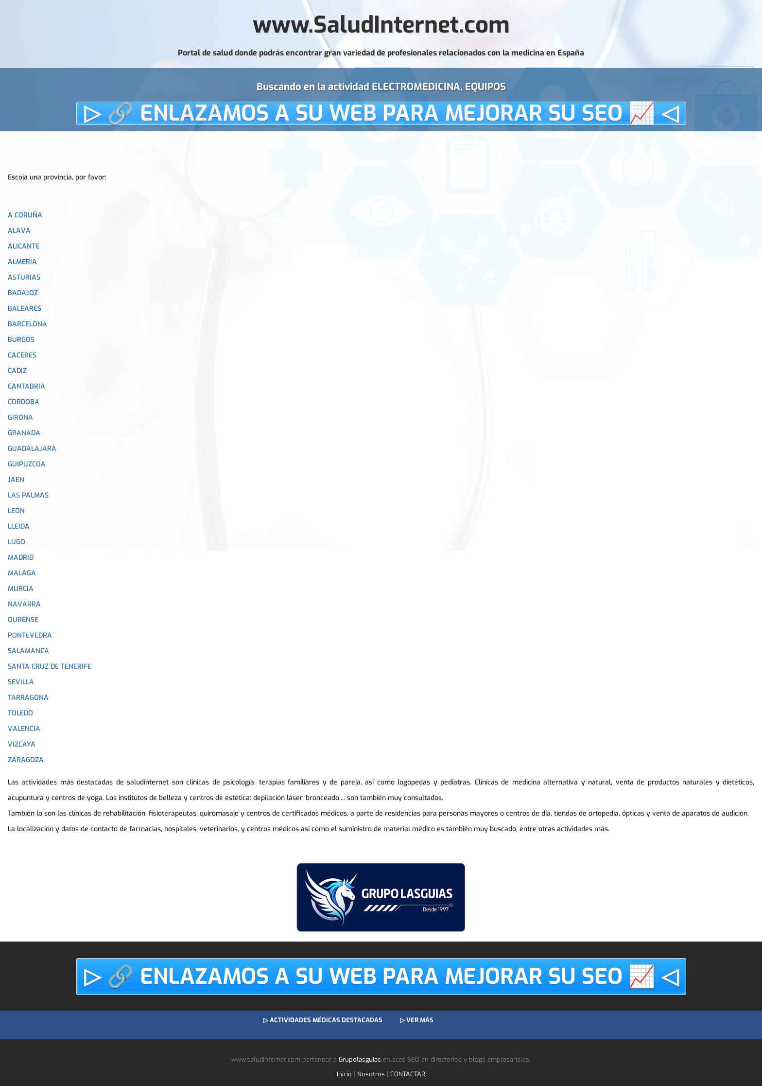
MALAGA (22, 573)
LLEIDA (19, 526)
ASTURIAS (24, 277)
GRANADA (24, 433)
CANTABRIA (26, 386)
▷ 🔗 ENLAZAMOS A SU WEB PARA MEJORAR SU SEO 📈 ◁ (381, 113)
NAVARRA (24, 604)
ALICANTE (23, 246)
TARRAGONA (28, 697)
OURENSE (23, 619)
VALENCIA (24, 728)
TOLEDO (20, 713)
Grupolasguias (360, 1059)
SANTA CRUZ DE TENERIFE (49, 666)
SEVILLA (21, 682)
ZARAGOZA (26, 760)
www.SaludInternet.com (381, 25)
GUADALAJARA (32, 448)
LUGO (16, 542)
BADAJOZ (23, 293)
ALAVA (19, 230)
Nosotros (371, 1074)
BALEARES (24, 308)
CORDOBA (23, 402)
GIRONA (20, 417)
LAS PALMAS (28, 495)
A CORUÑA (25, 215)
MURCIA (21, 588)
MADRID (21, 557)
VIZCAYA (21, 744)
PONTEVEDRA (30, 635)
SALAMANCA (28, 651)
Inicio (344, 1074)
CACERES (22, 355)
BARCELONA (27, 324)
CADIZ (17, 370)
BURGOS (21, 339)
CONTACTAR (407, 1074)
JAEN (16, 479)
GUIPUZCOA (27, 464)
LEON (16, 511)
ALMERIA (22, 262)
